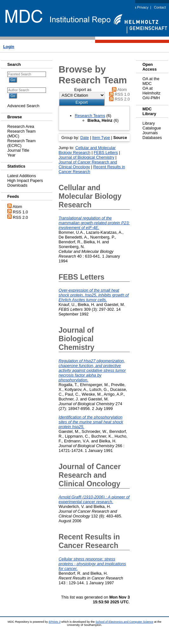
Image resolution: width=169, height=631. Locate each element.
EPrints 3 (54, 621)
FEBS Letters (106, 152)
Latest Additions (21, 175)
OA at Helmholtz (151, 90)
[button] (82, 102)
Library (148, 123)
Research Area (20, 126)
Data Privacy (139, 7)
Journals (150, 132)
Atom (17, 206)
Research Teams (90, 115)
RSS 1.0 (20, 212)
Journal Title (18, 150)
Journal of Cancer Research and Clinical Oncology (88, 164)
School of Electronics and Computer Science (124, 621)
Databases (152, 137)
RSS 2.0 (20, 217)
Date (84, 137)
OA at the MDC (150, 81)
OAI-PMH (151, 97)
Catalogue (151, 128)
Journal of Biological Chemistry (86, 157)
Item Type (101, 137)
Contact (160, 7)
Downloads (17, 185)
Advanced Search (23, 105)
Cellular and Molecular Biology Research (87, 150)
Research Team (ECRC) (21, 143)
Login (8, 46)
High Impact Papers (25, 180)
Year (11, 155)
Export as (82, 89)
